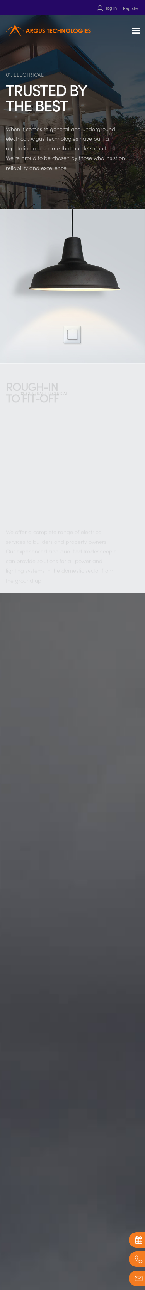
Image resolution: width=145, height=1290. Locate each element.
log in (111, 8)
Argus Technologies (48, 39)
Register (131, 8)
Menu (137, 31)
